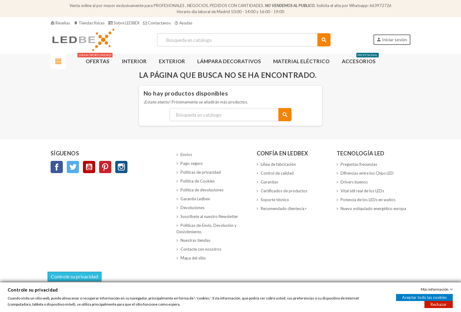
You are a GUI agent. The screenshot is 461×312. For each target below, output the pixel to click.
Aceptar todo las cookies (424, 297)
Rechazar (439, 304)
